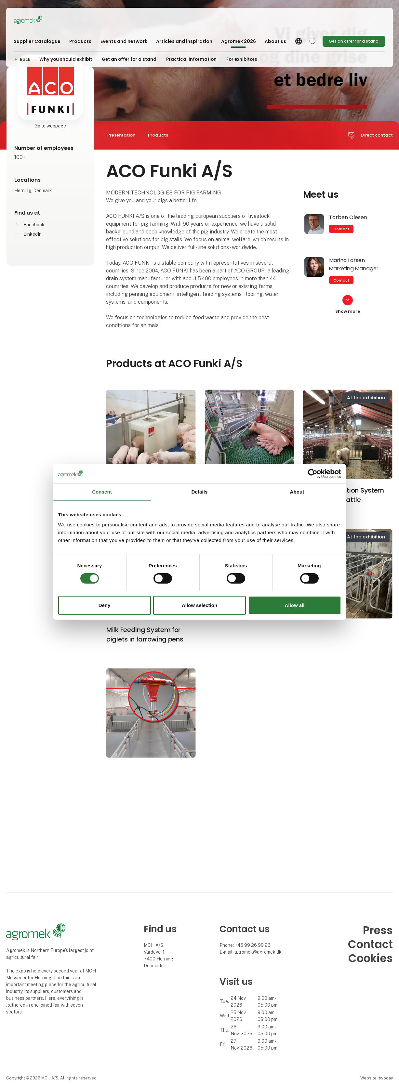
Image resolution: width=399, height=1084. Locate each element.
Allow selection (199, 605)
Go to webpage (50, 125)
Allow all (295, 605)
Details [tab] (200, 492)
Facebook (34, 224)
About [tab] (297, 492)
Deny (105, 605)
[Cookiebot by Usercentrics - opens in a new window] (312, 474)
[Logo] (40, 20)
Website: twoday (376, 1078)
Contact (341, 228)
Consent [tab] (102, 492)
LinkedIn (32, 234)
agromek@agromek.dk (258, 952)
